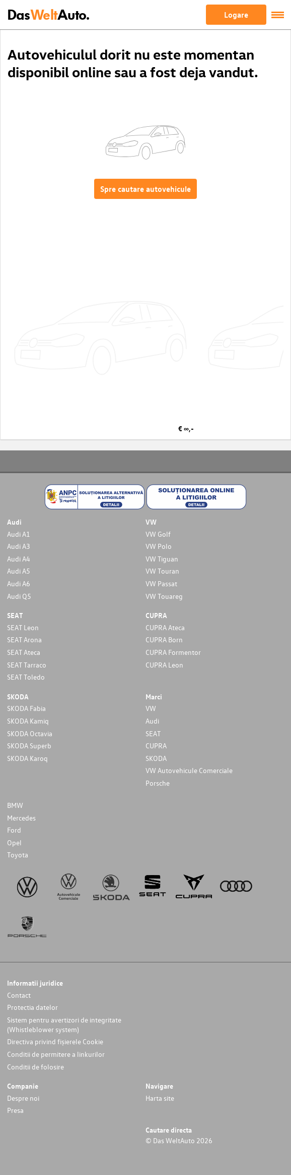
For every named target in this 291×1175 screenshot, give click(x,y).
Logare (236, 15)
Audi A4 (18, 559)
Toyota (17, 854)
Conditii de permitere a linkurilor (56, 1054)
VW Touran (162, 571)
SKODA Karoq (27, 758)
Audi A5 (18, 571)
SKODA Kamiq (28, 721)
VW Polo (159, 546)
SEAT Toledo (26, 677)
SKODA (156, 758)
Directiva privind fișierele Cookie (55, 1041)
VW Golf (158, 534)
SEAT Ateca (23, 652)
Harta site (160, 1098)
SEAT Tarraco (26, 665)
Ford (14, 830)
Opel (14, 842)
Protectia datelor (32, 1007)
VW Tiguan (162, 559)
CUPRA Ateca (165, 627)
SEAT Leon (23, 627)
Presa (15, 1110)
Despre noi (23, 1098)
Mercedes (21, 818)
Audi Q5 (19, 596)
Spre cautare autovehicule (145, 189)
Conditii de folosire (35, 1066)
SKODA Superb (29, 745)
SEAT (153, 733)
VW (151, 708)
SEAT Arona (24, 639)
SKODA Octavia (29, 733)
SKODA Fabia (26, 708)
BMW (15, 805)
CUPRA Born (164, 639)
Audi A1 (18, 534)
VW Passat (161, 583)
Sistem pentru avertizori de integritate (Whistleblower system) (64, 1024)
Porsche (158, 783)
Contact (19, 995)
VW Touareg (164, 596)
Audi (152, 721)
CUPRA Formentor (173, 652)
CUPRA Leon (164, 665)
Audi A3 (18, 546)
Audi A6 (18, 583)
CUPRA (156, 745)
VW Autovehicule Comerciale (189, 770)
